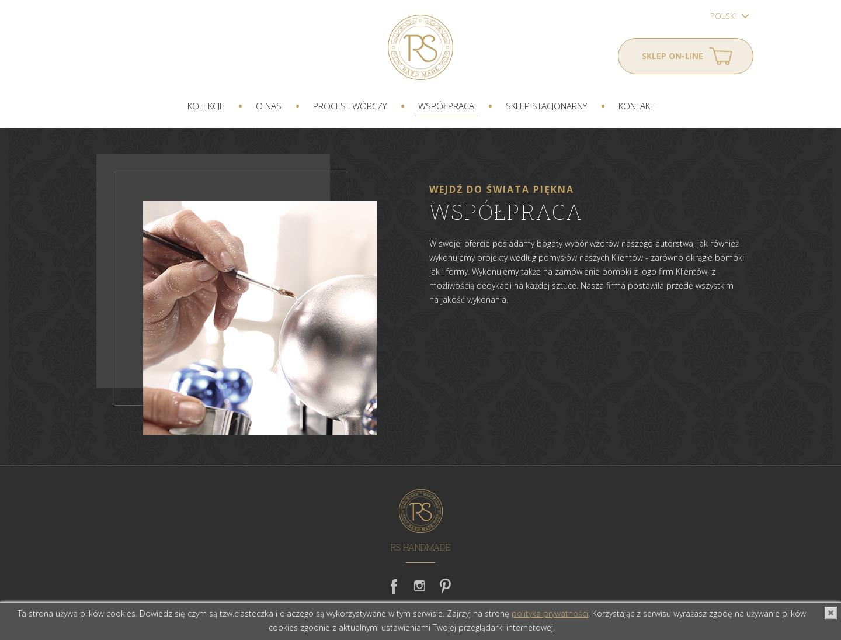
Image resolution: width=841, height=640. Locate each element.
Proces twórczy (350, 106)
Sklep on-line (672, 55)
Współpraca (446, 106)
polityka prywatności (550, 613)
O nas (269, 106)
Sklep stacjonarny (546, 106)
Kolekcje (205, 106)
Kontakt (636, 106)
